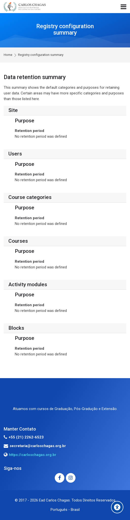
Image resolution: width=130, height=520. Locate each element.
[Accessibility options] (117, 507)
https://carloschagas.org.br (32, 455)
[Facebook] (59, 478)
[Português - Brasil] (65, 510)
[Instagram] (70, 478)
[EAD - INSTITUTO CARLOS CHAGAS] (25, 6)
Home (8, 55)
